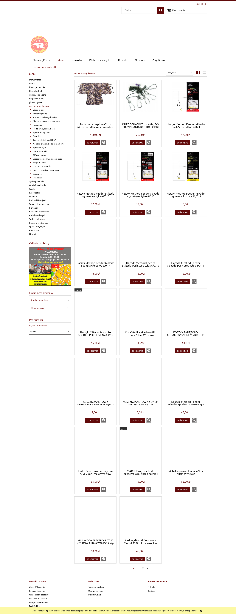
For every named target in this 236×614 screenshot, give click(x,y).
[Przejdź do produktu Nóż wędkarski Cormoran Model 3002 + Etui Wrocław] (141, 517)
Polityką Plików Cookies (100, 610)
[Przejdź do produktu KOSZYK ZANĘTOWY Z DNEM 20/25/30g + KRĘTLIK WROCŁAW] (141, 378)
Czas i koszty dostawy (38, 594)
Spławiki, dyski (40, 147)
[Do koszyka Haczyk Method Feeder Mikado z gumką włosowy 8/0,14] (92, 281)
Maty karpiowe (40, 113)
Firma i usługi (35, 91)
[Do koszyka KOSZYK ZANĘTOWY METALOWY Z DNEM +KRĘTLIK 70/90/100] (92, 420)
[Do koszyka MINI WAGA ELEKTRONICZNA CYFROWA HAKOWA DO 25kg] (92, 559)
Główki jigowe (39, 155)
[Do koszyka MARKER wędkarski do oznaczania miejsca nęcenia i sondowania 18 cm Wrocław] (137, 489)
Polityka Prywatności (38, 602)
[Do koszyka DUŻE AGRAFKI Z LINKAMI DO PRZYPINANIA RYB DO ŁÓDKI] (137, 142)
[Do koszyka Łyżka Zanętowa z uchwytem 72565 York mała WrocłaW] (92, 489)
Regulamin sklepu (37, 591)
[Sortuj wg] (179, 73)
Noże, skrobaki (40, 151)
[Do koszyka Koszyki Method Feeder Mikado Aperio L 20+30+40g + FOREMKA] (182, 420)
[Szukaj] (160, 10)
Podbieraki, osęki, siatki (44, 128)
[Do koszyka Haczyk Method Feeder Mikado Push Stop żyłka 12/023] (182, 142)
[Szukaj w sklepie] (140, 10)
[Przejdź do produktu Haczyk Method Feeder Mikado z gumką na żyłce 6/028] (95, 170)
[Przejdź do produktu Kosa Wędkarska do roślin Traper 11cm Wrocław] (141, 309)
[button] (103, 142)
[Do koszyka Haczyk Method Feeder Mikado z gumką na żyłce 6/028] (92, 212)
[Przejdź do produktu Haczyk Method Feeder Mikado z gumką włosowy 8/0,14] (95, 240)
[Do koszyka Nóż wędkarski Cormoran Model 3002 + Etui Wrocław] (137, 559)
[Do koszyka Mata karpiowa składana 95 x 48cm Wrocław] (182, 489)
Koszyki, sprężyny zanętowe (46, 170)
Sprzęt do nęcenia (41, 132)
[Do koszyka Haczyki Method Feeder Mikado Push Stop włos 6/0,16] (137, 281)
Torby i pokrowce (37, 219)
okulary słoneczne (37, 94)
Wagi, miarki (39, 109)
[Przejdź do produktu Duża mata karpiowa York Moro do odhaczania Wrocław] (95, 101)
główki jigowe (35, 102)
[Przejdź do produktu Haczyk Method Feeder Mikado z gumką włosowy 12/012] (186, 170)
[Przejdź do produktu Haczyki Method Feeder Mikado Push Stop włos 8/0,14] (186, 240)
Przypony (37, 124)
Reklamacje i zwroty (38, 598)
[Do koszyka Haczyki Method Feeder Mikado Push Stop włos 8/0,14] (182, 281)
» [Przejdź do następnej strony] (147, 568)
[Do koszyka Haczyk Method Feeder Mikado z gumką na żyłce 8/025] (137, 212)
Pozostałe (37, 177)
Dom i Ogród (35, 79)
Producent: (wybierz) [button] (40, 300)
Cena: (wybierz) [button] (38, 308)
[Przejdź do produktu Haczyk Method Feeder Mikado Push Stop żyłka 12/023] (186, 101)
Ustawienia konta (96, 591)
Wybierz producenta (38, 325)
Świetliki (37, 136)
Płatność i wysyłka (37, 587)
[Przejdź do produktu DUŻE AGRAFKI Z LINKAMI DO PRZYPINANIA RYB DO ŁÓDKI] (141, 101)
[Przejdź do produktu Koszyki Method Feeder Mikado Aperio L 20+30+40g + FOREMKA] (186, 378)
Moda (31, 83)
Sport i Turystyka (37, 226)
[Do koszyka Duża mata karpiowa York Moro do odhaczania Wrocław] (92, 142)
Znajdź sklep (34, 606)
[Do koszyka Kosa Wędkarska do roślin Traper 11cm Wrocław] (137, 350)
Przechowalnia (94, 594)
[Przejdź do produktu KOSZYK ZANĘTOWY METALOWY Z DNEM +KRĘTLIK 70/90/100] (95, 378)
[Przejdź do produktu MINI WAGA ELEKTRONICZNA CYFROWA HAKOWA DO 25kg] (95, 517)
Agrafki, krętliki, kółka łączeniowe (49, 143)
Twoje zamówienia (96, 587)
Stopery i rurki (39, 162)
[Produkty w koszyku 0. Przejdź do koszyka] (176, 10)
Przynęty (33, 207)
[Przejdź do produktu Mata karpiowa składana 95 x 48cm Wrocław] (186, 448)
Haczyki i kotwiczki (42, 166)
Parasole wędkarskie (38, 222)
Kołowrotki (34, 192)
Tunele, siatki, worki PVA (44, 140)
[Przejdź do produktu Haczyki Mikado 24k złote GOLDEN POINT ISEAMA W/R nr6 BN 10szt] (95, 309)
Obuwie (33, 196)
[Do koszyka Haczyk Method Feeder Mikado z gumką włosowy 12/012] (182, 212)
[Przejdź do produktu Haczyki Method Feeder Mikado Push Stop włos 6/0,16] (141, 240)
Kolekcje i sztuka (37, 87)
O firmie (151, 587)
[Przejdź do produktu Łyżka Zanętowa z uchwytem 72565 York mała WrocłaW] (95, 448)
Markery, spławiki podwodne (46, 121)
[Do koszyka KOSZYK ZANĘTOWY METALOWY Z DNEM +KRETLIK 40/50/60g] (182, 350)
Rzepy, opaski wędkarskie (45, 117)
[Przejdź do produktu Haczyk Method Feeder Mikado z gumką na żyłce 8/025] (141, 170)
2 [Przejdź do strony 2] (143, 568)
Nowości (33, 234)
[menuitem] (41, 60)
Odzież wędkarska (37, 185)
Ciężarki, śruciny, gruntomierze (47, 158)
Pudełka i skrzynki (37, 215)
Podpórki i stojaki (37, 200)
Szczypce (37, 173)
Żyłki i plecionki (36, 181)
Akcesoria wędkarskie (39, 106)
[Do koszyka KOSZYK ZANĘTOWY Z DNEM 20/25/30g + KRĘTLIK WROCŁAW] (137, 420)
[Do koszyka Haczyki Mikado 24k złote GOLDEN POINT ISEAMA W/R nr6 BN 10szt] (92, 350)
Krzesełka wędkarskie (39, 211)
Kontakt (151, 591)
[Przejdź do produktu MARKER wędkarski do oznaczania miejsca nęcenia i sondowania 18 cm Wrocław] (141, 448)
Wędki (32, 188)
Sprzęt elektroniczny (39, 204)
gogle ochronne (36, 98)
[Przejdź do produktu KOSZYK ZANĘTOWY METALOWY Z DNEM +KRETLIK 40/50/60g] (186, 309)
